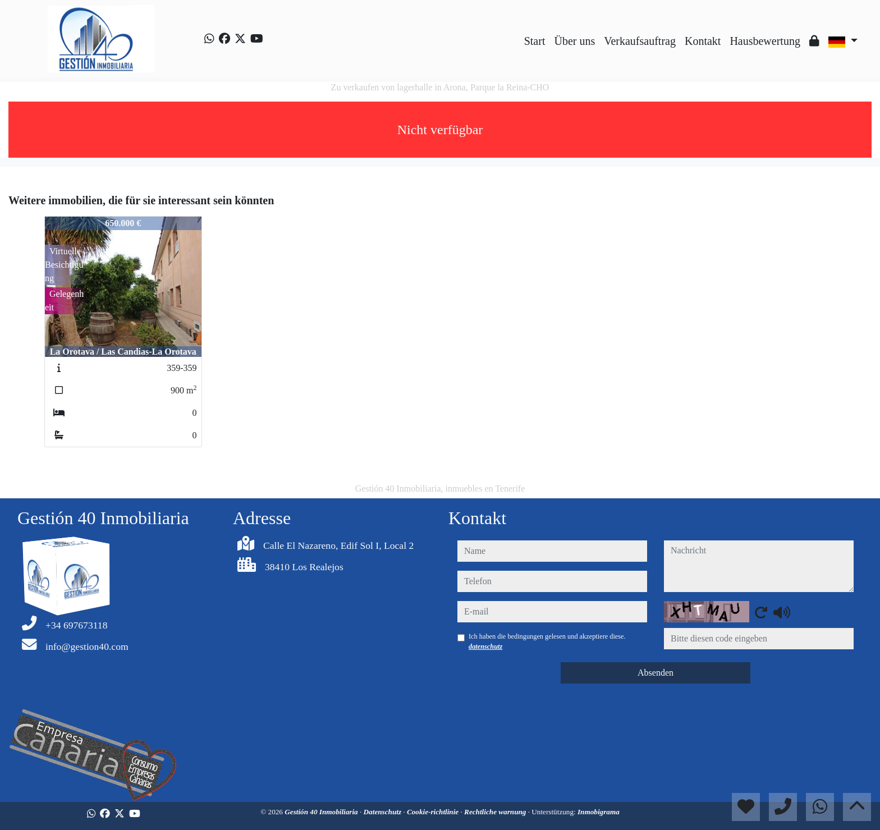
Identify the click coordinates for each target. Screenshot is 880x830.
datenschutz (485, 646)
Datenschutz (384, 812)
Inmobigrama (599, 812)
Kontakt (703, 41)
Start (535, 41)
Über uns (574, 41)
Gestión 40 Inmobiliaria (322, 812)
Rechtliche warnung (496, 812)
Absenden (655, 672)
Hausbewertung (765, 41)
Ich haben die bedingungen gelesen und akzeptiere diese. (547, 641)
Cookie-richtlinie (434, 812)
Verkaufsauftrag (640, 41)
